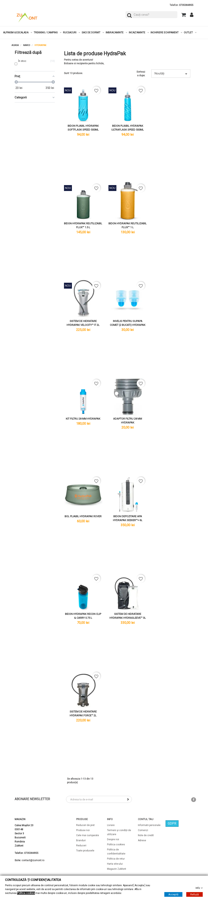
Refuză (194, 894)
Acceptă (173, 894)
